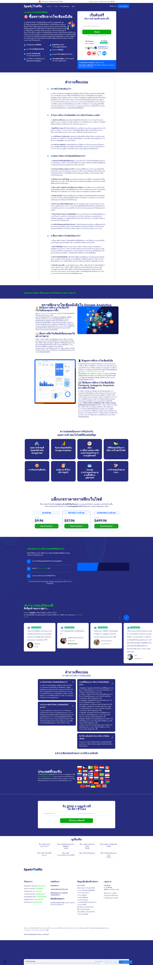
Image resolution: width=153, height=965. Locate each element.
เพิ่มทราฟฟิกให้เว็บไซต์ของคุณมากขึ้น (93, 371)
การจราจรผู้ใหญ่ (82, 895)
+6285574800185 (41, 897)
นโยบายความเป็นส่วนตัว (111, 895)
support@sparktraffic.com (45, 776)
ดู (76, 753)
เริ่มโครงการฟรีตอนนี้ (76, 821)
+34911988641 (39, 888)
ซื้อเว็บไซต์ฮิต (81, 885)
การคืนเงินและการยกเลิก (111, 898)
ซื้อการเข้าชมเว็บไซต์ (83, 909)
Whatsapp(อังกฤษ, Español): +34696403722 (59, 894)
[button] (49, 6)
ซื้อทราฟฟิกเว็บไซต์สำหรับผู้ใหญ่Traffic (87, 846)
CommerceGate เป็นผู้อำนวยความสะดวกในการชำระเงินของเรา (63, 903)
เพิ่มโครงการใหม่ (41, 568)
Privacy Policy (95, 960)
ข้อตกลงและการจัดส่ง (110, 893)
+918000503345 (38, 899)
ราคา (56, 6)
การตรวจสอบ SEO (82, 914)
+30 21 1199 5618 (37, 891)
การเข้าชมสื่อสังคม (82, 897)
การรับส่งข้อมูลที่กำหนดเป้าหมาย (86, 902)
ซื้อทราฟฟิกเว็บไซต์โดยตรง (87, 853)
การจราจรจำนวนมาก (83, 892)
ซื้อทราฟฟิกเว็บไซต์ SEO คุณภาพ (44, 854)
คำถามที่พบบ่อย (64, 6)
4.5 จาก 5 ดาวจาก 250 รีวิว (107, 1)
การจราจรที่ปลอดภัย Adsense (86, 890)
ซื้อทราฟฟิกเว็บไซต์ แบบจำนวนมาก (44, 845)
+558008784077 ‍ (40, 894)
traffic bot (43, 313)
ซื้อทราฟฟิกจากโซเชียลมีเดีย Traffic (108, 845)
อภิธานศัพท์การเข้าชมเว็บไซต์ (86, 912)
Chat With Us (55, 885)
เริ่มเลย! (97, 32)
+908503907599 (37, 902)
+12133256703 (41, 886)
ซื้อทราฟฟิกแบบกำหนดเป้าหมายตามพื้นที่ (65, 854)
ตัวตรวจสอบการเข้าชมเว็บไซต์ (86, 888)
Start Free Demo (46, 526)
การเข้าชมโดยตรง (82, 900)
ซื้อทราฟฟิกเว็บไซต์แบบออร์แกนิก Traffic (109, 855)
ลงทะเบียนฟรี (123, 6)
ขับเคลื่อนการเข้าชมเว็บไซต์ (85, 907)
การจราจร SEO (81, 904)
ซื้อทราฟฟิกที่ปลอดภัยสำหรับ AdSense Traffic (66, 846)
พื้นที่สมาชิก (113, 6)
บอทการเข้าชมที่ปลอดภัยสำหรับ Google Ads (37, 450)
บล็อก (73, 6)
